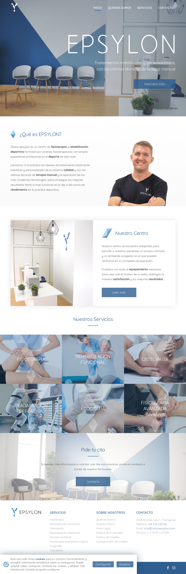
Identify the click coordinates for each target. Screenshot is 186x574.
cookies (40, 559)
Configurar (103, 564)
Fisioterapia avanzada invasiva (69, 541)
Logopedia (56, 550)
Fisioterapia (57, 519)
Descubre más (154, 84)
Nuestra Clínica (105, 524)
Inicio (97, 7)
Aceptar (125, 564)
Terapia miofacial (60, 537)
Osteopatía (56, 528)
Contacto (166, 7)
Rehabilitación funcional (65, 524)
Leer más (119, 292)
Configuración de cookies (112, 541)
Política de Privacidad (109, 532)
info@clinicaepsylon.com (159, 528)
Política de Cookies (107, 537)
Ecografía (56, 546)
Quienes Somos (119, 7)
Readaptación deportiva (65, 532)
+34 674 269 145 (157, 524)
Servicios (144, 7)
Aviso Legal (103, 528)
